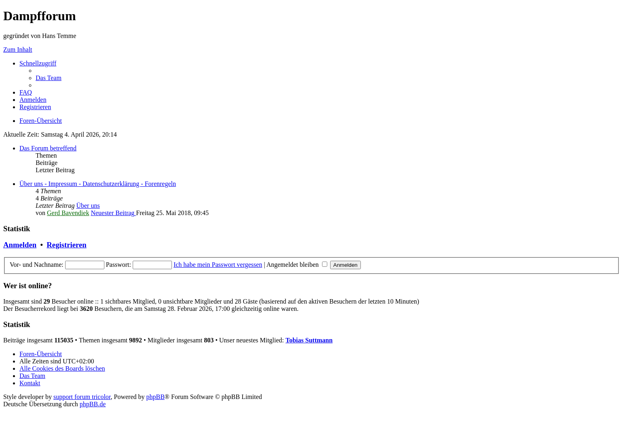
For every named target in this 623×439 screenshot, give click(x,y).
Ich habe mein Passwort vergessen (218, 264)
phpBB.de (93, 404)
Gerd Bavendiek (68, 212)
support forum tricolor (82, 396)
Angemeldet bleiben (296, 264)
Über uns (88, 205)
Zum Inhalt (17, 49)
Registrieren (66, 245)
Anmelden (19, 245)
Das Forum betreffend (47, 148)
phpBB (155, 396)
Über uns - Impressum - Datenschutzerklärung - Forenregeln (97, 183)
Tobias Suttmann (309, 340)
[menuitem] (48, 77)
